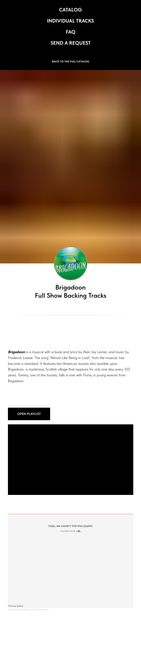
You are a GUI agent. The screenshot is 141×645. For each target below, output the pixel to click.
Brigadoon (44, 609)
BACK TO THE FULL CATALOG (70, 61)
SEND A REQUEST (71, 43)
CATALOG (70, 10)
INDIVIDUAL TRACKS (70, 21)
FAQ (70, 32)
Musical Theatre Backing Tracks (23, 609)
